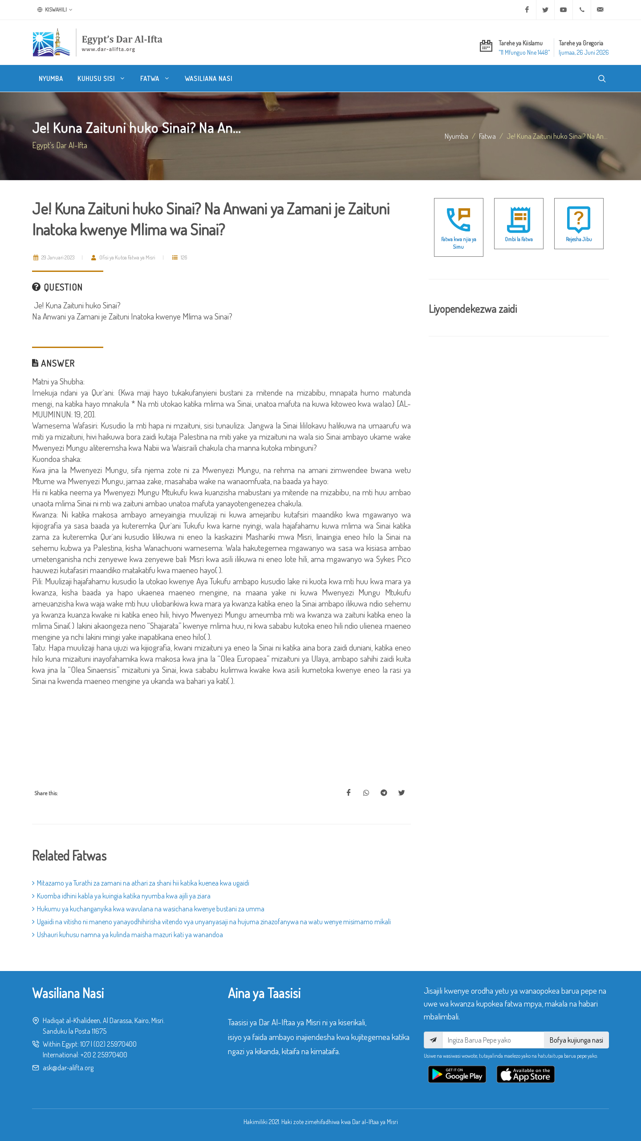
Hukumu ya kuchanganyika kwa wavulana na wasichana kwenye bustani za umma (148, 908)
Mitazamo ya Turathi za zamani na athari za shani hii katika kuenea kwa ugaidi (140, 882)
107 (84, 1044)
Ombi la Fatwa (519, 239)
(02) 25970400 (115, 1044)
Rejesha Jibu (579, 239)
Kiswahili (55, 9)
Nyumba (456, 136)
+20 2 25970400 (104, 1054)
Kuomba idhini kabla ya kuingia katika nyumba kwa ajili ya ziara (121, 895)
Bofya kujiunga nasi (576, 1040)
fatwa (487, 136)
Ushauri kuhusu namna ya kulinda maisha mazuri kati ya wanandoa (127, 934)
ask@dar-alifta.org (68, 1067)
